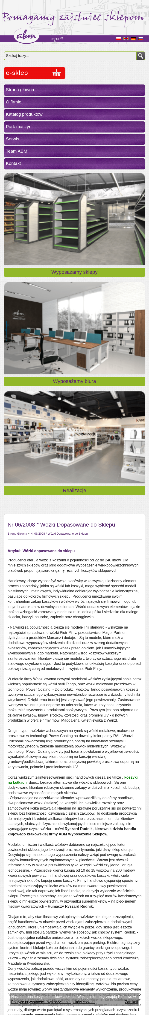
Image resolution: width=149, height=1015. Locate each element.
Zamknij (131, 1002)
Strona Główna (17, 533)
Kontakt (13, 163)
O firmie (13, 101)
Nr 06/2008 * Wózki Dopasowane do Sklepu (59, 533)
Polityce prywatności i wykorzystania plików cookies (53, 1002)
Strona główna (20, 89)
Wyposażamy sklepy (74, 272)
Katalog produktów (24, 114)
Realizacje (74, 490)
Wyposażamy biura (74, 381)
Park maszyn (19, 126)
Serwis (12, 138)
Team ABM (16, 151)
